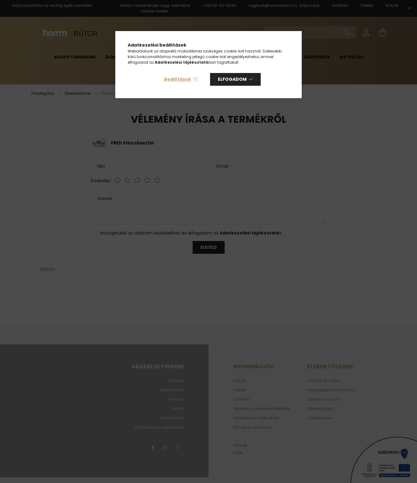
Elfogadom (232, 79)
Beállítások (177, 79)
